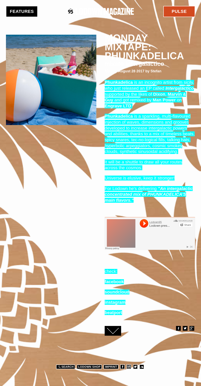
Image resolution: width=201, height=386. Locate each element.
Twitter (185, 328)
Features (22, 11)
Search (65, 367)
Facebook (178, 328)
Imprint (111, 366)
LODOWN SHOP (89, 366)
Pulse (179, 11)
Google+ (192, 328)
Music (110, 71)
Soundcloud (141, 366)
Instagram (128, 366)
